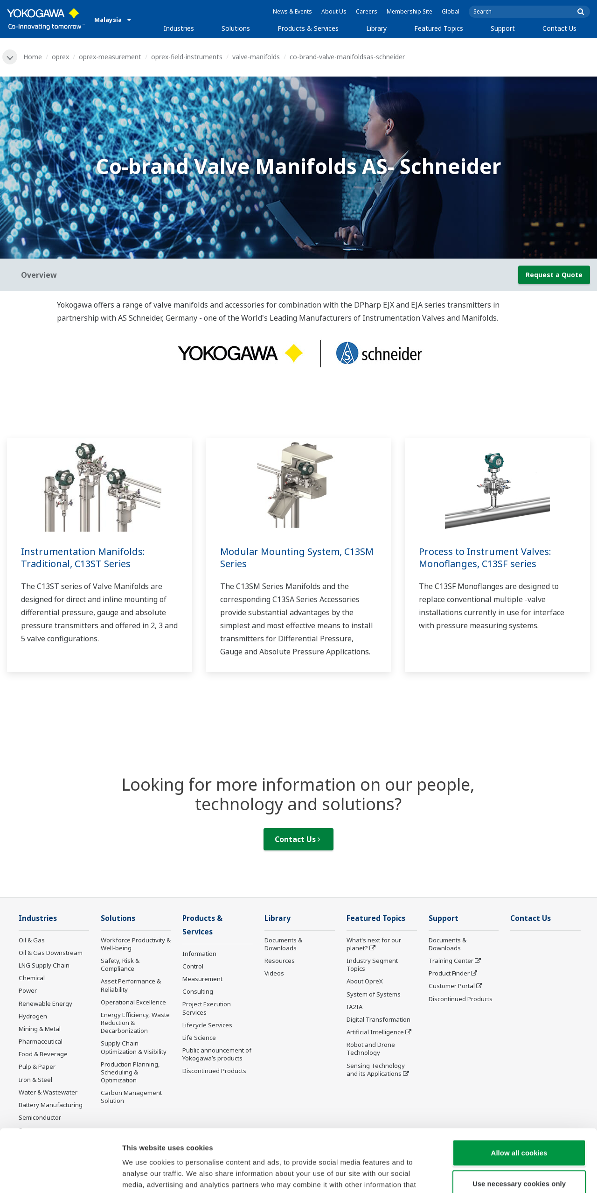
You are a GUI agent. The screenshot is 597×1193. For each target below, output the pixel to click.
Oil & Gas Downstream (51, 952)
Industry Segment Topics (372, 964)
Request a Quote (554, 274)
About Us (334, 11)
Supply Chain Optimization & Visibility (134, 1047)
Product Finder (449, 973)
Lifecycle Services (207, 1025)
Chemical (32, 978)
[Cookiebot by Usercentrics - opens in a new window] (60, 1175)
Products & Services (308, 28)
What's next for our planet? (374, 944)
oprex (60, 56)
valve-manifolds (256, 56)
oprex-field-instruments (186, 56)
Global (450, 11)
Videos (274, 973)
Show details (489, 1175)
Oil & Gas (32, 940)
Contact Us (559, 28)
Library (376, 28)
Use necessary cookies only (519, 1125)
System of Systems (374, 994)
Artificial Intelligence (375, 1032)
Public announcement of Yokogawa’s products (216, 1054)
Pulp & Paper (37, 1066)
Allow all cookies (519, 1094)
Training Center (451, 960)
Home (32, 56)
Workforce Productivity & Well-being (136, 944)
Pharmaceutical (40, 1041)
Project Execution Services (206, 1008)
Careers (366, 11)
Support (503, 28)
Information (199, 953)
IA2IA (354, 1007)
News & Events (292, 11)
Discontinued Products (461, 999)
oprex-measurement (110, 56)
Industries (179, 28)
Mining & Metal (40, 1029)
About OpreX (365, 981)
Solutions (236, 28)
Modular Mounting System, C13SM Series (297, 557)
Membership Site (409, 11)
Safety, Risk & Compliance (120, 964)
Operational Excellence (133, 1002)
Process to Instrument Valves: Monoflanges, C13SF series (485, 557)
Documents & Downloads (283, 944)
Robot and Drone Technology (371, 1048)
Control (192, 966)
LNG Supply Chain (44, 965)
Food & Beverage (43, 1054)
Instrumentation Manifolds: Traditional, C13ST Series (83, 557)
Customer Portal (452, 986)
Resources (279, 960)
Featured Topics (438, 28)
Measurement (202, 979)
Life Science (199, 1037)
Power (28, 990)
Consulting (197, 991)
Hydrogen (33, 1016)
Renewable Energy (45, 1003)
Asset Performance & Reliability (131, 985)
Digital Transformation (378, 1019)
